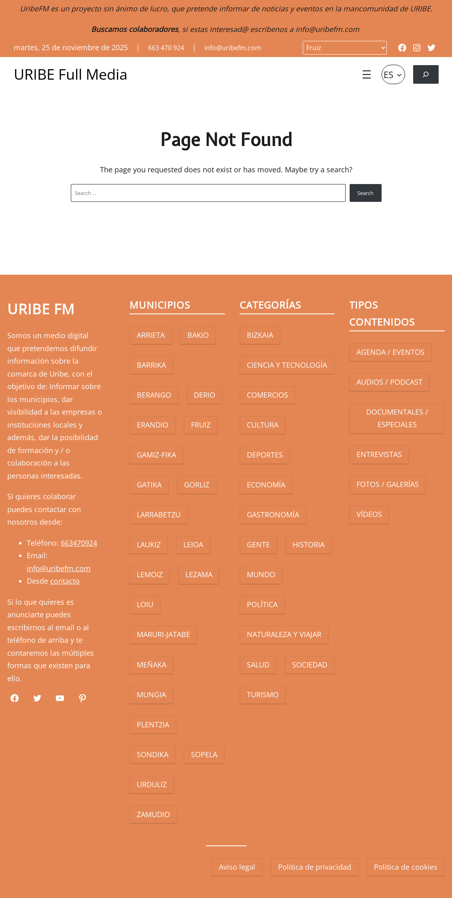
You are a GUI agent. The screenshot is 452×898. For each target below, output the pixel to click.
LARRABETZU (158, 514)
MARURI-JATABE (163, 634)
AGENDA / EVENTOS (390, 352)
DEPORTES (265, 455)
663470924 (79, 543)
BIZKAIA (260, 335)
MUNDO (261, 574)
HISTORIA (309, 544)
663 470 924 (166, 47)
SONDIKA (152, 754)
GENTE (258, 544)
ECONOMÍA (266, 484)
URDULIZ (152, 784)
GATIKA (149, 484)
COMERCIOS (267, 395)
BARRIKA (151, 365)
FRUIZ (200, 425)
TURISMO (263, 694)
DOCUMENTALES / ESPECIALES (397, 418)
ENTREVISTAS (379, 454)
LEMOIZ (150, 574)
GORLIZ (196, 484)
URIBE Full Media (70, 74)
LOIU (145, 604)
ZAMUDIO (153, 814)
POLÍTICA (262, 604)
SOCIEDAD (309, 664)
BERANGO (154, 395)
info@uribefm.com (327, 29)
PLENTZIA (153, 724)
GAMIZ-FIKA (156, 455)
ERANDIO (152, 425)
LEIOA (193, 544)
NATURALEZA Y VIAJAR (284, 634)
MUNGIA (151, 694)
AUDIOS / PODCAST (389, 382)
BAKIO (198, 335)
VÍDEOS (369, 514)
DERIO (204, 395)
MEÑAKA (151, 664)
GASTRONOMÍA (273, 514)
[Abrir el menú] (366, 74)
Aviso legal (237, 867)
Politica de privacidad (314, 867)
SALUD (258, 664)
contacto (65, 581)
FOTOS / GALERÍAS (388, 484)
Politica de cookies (405, 867)
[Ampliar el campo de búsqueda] (425, 74)
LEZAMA (198, 574)
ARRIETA (151, 335)
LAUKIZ (149, 544)
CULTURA (262, 425)
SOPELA (204, 754)
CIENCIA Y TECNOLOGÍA (287, 365)
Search (365, 193)
